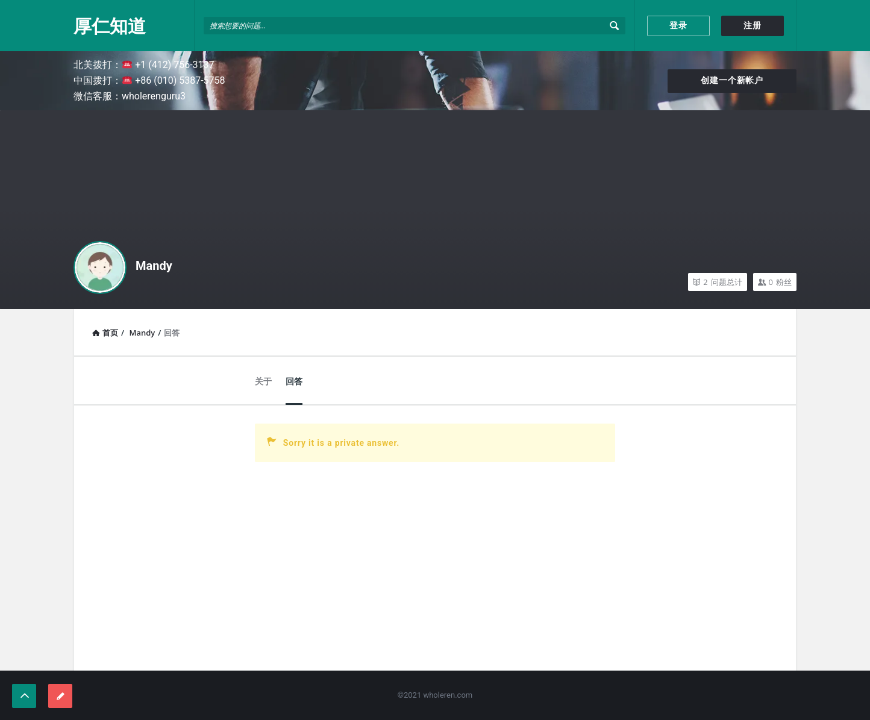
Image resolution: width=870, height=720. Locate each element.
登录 (678, 25)
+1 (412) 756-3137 (168, 64)
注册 (752, 25)
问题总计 (717, 282)
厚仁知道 (110, 25)
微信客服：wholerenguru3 (130, 96)
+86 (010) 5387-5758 (173, 80)
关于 (263, 381)
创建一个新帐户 (732, 80)
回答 (294, 381)
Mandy (154, 265)
